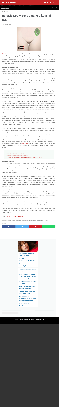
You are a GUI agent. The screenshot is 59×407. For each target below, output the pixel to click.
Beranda (4, 4)
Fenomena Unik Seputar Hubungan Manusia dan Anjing (17, 182)
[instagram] (52, 1)
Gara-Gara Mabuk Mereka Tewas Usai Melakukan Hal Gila (49, 66)
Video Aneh (22, 4)
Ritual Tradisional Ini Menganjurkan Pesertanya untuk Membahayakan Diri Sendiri (49, 82)
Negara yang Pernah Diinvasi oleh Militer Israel (15, 180)
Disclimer (21, 291)
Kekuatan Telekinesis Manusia (15, 266)
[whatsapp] (34, 278)
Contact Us (26, 291)
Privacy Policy (32, 291)
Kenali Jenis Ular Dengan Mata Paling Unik (49, 91)
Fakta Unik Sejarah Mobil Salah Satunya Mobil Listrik (49, 73)
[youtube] (50, 1)
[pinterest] (24, 278)
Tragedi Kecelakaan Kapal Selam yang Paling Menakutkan (49, 36)
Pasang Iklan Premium (40, 291)
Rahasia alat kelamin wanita (9, 53)
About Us (16, 291)
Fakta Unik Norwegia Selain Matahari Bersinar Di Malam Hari (50, 29)
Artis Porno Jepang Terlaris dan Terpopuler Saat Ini (50, 22)
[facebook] (44, 1)
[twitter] (47, 1)
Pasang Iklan (6, 6)
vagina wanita (23, 169)
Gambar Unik (30, 4)
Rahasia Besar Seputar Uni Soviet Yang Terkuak (49, 59)
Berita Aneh (12, 4)
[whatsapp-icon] (55, 1)
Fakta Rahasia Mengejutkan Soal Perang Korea (48, 43)
